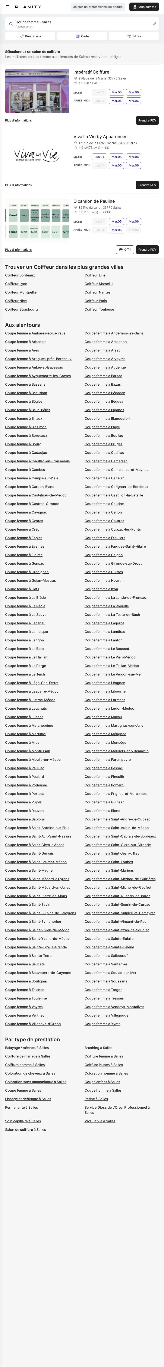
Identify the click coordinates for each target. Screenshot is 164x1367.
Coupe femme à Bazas (103, 384)
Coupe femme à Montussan (27, 751)
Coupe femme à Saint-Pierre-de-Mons (36, 896)
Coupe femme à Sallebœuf (106, 955)
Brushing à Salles (99, 1048)
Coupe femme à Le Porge (25, 666)
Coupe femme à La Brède (25, 597)
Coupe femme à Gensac (24, 563)
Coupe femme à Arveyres (105, 359)
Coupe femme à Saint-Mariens (109, 870)
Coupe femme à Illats (22, 589)
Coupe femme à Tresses (104, 998)
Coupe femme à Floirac (23, 555)
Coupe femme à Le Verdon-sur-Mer (113, 674)
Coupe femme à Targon (104, 990)
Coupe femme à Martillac (25, 734)
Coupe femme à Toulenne (26, 998)
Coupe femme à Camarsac (106, 461)
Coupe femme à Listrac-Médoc (30, 700)
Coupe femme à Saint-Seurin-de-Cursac (117, 904)
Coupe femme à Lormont (105, 700)
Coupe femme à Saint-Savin (27, 904)
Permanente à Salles (21, 1107)
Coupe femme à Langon (24, 640)
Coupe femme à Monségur (106, 742)
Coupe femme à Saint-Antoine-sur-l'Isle (37, 828)
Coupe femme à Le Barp (24, 649)
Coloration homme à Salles (106, 1073)
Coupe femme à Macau (103, 717)
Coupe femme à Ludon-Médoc (109, 708)
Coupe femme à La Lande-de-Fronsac (115, 597)
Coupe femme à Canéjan (104, 478)
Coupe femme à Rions (102, 811)
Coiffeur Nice (16, 301)
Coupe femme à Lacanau (25, 623)
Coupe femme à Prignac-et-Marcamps (116, 793)
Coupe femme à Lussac (24, 717)
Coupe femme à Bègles (23, 401)
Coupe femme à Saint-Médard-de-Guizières (120, 879)
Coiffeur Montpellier (21, 292)
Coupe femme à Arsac (102, 350)
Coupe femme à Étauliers (105, 538)
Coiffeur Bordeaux (20, 275)
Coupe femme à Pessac (104, 768)
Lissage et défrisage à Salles (28, 1099)
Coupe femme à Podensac (26, 785)
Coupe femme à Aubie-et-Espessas (34, 367)
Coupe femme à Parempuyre (108, 759)
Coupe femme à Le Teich (25, 674)
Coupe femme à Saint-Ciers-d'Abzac (34, 845)
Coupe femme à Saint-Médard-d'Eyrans (37, 879)
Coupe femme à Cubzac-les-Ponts (113, 529)
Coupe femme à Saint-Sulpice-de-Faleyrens (40, 913)
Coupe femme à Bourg (23, 444)
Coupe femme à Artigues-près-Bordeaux (38, 359)
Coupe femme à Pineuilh (104, 776)
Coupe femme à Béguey (104, 401)
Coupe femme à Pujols (23, 802)
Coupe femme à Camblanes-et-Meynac (116, 469)
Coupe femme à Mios (22, 742)
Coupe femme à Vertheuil (25, 1015)
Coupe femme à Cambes (25, 469)
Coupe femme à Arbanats (26, 342)
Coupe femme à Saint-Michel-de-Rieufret (118, 887)
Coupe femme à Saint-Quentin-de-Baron (118, 896)
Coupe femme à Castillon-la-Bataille (114, 495)
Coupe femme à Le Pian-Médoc (110, 657)
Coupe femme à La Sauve (25, 614)
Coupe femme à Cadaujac (26, 452)
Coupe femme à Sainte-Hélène (109, 947)
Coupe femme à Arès (22, 350)
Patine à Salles (96, 1099)
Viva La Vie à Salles (100, 1121)
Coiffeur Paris (96, 301)
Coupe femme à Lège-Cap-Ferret (32, 683)
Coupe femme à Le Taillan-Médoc (112, 666)
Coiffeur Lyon (16, 284)
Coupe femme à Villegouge (106, 1015)
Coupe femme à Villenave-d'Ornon (33, 1024)
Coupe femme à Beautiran (26, 393)
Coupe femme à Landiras (105, 631)
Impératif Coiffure (91, 72)
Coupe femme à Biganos (104, 410)
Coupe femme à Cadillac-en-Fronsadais (37, 461)
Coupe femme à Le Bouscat (107, 649)
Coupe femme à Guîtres (104, 572)
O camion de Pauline (94, 201)
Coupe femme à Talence (24, 990)
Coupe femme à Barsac (103, 376)
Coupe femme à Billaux (23, 418)
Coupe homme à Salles (103, 1090)
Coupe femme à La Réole (25, 606)
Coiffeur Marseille (99, 284)
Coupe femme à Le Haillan (26, 657)
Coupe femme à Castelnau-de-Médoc (35, 495)
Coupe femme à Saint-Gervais (29, 853)
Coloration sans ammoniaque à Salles (35, 1082)
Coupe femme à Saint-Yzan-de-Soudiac (117, 930)
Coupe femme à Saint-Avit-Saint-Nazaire (38, 836)
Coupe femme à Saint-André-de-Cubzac (117, 819)
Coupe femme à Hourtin (104, 580)
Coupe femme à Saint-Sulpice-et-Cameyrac (120, 913)
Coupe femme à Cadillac (104, 452)
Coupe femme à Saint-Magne (29, 870)
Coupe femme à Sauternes (106, 964)
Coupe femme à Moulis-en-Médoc (33, 759)
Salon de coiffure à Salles (25, 1129)
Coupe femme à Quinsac (104, 802)
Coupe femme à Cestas (24, 521)
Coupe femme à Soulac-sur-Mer (110, 973)
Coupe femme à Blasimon (26, 427)
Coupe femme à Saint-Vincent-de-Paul (116, 921)
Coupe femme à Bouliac (104, 435)
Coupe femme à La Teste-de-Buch (112, 614)
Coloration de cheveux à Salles (30, 1073)
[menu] (7, 6)
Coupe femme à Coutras (104, 521)
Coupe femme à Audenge (105, 367)
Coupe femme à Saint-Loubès (109, 862)
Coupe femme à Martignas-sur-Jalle (114, 725)
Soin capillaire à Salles (23, 1121)
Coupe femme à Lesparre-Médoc (32, 691)
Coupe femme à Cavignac (26, 512)
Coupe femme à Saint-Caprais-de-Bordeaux (120, 836)
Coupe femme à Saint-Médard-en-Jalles (37, 887)
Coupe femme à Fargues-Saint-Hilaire (115, 546)
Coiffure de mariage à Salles (28, 1056)
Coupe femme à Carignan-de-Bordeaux (117, 487)
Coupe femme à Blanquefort (107, 418)
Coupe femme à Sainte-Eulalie (109, 938)
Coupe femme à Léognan (105, 683)
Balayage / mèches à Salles (27, 1048)
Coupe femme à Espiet (23, 538)
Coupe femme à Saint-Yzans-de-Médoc (37, 938)
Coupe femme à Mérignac (105, 734)
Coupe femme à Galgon (104, 555)
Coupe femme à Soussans (106, 981)
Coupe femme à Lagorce (104, 623)
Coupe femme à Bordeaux (26, 435)
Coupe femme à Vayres (24, 1007)
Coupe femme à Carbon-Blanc (29, 487)
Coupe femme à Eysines (24, 546)
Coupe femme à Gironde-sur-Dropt (113, 563)
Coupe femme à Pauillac (24, 768)
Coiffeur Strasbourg (21, 309)
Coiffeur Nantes (98, 292)
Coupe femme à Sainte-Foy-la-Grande (36, 947)
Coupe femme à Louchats (26, 708)
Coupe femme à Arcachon (106, 342)
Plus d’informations (18, 120)
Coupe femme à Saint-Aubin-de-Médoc (117, 828)
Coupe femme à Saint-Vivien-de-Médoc (37, 930)
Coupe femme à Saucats (25, 964)
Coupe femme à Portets (24, 793)
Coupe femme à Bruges (104, 444)
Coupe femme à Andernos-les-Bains (114, 333)
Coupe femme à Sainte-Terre (28, 955)
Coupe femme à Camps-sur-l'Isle (31, 478)
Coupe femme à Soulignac (26, 981)
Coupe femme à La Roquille (107, 606)
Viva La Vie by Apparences (100, 136)
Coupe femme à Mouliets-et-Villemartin (117, 751)
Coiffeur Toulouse (99, 309)
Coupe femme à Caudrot (104, 504)
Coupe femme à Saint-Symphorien (33, 921)
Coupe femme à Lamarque (26, 631)
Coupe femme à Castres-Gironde (32, 504)
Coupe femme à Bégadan (105, 393)
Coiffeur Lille (95, 275)
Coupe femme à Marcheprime (29, 725)
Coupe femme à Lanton (104, 640)
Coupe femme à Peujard (24, 776)
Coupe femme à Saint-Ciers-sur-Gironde (118, 845)
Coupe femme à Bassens (25, 384)
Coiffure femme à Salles (104, 1056)
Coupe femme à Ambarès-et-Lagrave (35, 333)
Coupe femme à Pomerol (104, 785)
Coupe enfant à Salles (102, 1082)
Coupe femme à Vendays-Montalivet (114, 1007)
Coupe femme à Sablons (25, 819)
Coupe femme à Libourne (105, 691)
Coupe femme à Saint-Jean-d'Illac (112, 853)
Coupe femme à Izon (101, 589)
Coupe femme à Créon (23, 529)
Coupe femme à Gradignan (27, 572)
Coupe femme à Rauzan (24, 811)
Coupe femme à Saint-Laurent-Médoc (36, 862)
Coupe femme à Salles (23, 1090)
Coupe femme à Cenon (103, 512)
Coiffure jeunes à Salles (104, 1065)
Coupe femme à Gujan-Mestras (30, 580)
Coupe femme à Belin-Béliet (27, 410)
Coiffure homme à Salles (25, 1065)
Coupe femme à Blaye (102, 427)
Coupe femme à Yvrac (102, 1024)
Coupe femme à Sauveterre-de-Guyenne (38, 973)
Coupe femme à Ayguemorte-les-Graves (38, 376)
